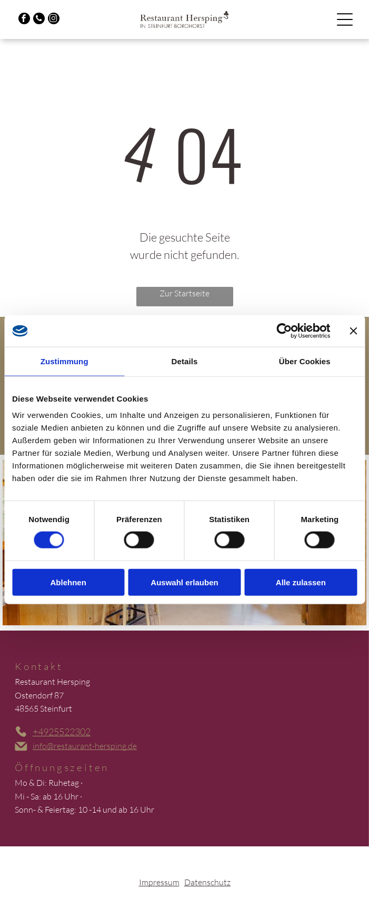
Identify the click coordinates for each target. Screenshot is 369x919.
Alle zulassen (301, 581)
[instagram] (53, 20)
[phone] (39, 20)
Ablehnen (68, 581)
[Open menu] (345, 19)
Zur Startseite (184, 293)
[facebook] (24, 20)
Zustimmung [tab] (64, 361)
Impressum (159, 882)
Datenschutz (207, 882)
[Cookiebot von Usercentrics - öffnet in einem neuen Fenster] (284, 331)
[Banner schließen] (353, 331)
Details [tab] (185, 361)
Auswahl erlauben (184, 581)
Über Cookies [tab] (305, 361)
